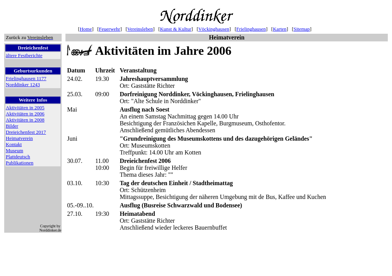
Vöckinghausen (213, 29)
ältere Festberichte (24, 55)
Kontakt (14, 144)
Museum (14, 150)
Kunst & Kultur (175, 29)
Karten (279, 29)
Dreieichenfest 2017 (26, 132)
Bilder (12, 126)
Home (86, 29)
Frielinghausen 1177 (26, 78)
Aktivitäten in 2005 (25, 107)
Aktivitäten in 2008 (25, 120)
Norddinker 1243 (23, 84)
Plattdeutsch (18, 156)
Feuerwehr (109, 29)
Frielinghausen (251, 29)
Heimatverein (19, 138)
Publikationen (19, 163)
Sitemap (302, 29)
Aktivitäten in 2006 (25, 114)
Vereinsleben (140, 29)
